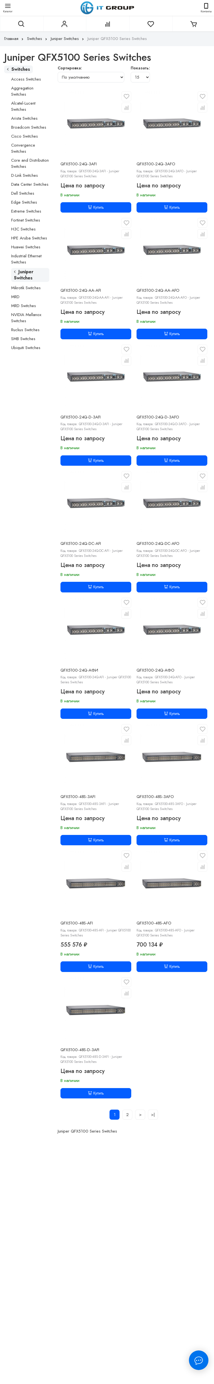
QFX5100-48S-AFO (154, 923)
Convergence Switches (23, 148)
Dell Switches (22, 193)
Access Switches (26, 79)
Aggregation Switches (22, 91)
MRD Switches (23, 306)
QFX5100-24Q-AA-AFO (158, 290)
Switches (37, 39)
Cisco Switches (24, 136)
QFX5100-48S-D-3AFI (79, 1050)
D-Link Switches (24, 175)
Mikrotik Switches (26, 288)
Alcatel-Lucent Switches (23, 106)
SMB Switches (23, 339)
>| (153, 1115)
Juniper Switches (68, 39)
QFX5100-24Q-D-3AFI (80, 417)
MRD (15, 297)
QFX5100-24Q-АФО (155, 670)
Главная (14, 39)
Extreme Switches (26, 211)
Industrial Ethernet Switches (26, 259)
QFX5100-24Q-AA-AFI (80, 290)
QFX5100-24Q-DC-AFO (158, 543)
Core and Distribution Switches (30, 163)
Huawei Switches (25, 247)
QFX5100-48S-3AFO (155, 797)
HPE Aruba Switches (29, 238)
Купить (96, 207)
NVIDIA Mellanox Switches (26, 318)
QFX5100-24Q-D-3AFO (158, 417)
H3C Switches (23, 229)
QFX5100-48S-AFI (76, 923)
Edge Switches (24, 202)
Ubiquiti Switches (25, 348)
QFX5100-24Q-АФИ (79, 670)
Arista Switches (24, 118)
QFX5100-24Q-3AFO (156, 164)
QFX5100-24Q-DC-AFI (80, 543)
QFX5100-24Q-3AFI (78, 164)
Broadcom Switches (28, 127)
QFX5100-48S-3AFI (77, 797)
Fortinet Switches (25, 220)
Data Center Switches (29, 184)
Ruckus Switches (25, 330)
